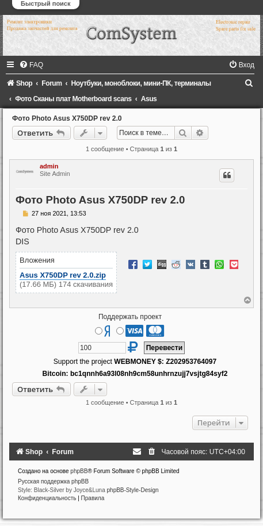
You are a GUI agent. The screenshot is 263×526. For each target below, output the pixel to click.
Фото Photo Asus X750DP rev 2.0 (67, 118)
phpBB (78, 471)
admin (49, 166)
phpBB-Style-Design (133, 490)
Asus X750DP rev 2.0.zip (63, 275)
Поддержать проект (130, 317)
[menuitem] (31, 65)
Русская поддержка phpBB (53, 481)
